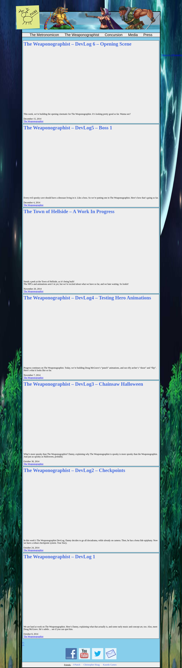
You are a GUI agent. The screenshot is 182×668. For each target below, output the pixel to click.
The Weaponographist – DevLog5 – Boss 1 (68, 127)
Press (147, 35)
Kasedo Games (109, 665)
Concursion (114, 35)
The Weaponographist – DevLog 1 (59, 556)
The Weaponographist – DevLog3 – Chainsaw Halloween (83, 384)
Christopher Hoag (92, 665)
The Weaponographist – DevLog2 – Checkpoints (74, 470)
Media (133, 35)
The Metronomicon (44, 35)
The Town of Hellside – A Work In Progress (69, 211)
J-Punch (76, 665)
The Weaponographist (82, 35)
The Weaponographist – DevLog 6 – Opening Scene (78, 44)
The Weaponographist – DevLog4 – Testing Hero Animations (87, 298)
